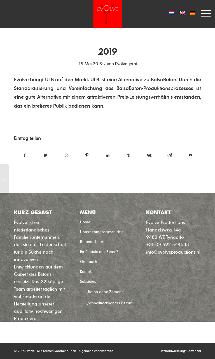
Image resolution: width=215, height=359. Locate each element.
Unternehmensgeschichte (102, 232)
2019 (107, 52)
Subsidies (88, 281)
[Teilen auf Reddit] (170, 155)
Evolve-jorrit (126, 63)
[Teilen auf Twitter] (45, 155)
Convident (193, 351)
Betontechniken (93, 242)
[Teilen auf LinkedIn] (107, 155)
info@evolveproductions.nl (173, 252)
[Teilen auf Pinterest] (87, 155)
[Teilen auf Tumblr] (128, 155)
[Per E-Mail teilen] (190, 155)
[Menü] (203, 12)
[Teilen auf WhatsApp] (66, 155)
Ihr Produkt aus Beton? (99, 252)
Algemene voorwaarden (96, 351)
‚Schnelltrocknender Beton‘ (109, 303)
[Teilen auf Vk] (149, 155)
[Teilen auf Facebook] (24, 155)
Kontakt (86, 272)
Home (85, 222)
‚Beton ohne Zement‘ (105, 292)
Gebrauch (88, 262)
